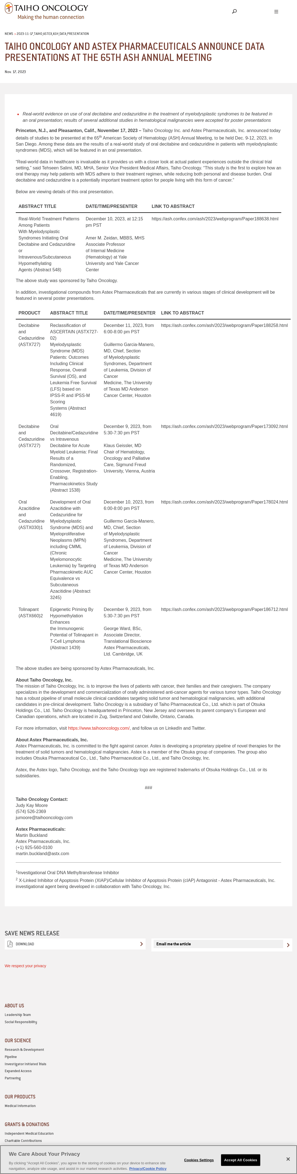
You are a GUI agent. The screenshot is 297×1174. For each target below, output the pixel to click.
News (9, 33)
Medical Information (20, 1105)
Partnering (13, 1078)
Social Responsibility (21, 1022)
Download (25, 943)
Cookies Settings (199, 1165)
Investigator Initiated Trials (25, 1064)
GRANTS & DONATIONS (27, 1124)
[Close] (288, 1164)
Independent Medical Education (29, 1133)
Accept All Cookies (240, 1165)
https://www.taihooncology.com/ (99, 728)
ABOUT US (14, 1005)
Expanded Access (18, 1071)
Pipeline (11, 1056)
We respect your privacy (25, 966)
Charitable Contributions (23, 1140)
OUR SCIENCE (18, 1040)
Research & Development (24, 1049)
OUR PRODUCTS (20, 1096)
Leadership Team (18, 1014)
